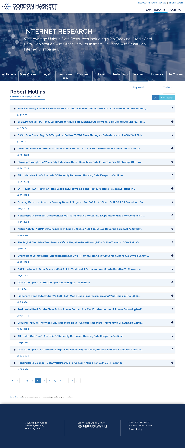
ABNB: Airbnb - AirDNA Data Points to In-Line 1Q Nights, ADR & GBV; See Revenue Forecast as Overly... (80, 228)
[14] (27, 380)
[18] (49, 380)
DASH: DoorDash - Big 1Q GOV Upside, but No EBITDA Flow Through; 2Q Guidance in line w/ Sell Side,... (81, 135)
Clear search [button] (167, 98)
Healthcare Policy (65, 76)
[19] (55, 380)
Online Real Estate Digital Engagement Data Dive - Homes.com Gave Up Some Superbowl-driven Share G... (84, 255)
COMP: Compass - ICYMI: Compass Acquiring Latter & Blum (54, 282)
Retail (101, 74)
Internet (139, 74)
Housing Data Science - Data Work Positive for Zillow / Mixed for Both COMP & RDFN (70, 362)
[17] (44, 380)
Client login (176, 3)
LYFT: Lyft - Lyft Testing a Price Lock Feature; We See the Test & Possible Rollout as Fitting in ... (76, 188)
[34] (77, 380)
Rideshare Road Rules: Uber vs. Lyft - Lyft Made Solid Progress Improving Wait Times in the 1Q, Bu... (79, 296)
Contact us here (16, 397)
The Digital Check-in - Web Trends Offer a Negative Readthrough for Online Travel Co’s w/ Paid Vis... (79, 242)
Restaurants (120, 74)
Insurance (157, 74)
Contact (176, 9)
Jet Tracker (176, 74)
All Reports (9, 74)
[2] (17, 380)
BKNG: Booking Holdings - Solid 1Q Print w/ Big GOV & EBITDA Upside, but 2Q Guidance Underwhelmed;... (83, 108)
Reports (161, 9)
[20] (61, 380)
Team (147, 9)
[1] (12, 380)
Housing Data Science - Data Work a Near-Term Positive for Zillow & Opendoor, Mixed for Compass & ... (81, 215)
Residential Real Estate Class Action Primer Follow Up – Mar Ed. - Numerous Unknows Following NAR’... (80, 309)
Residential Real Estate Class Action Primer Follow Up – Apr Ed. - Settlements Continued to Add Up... (80, 148)
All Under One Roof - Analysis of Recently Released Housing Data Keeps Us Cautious (70, 175)
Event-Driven (28, 74)
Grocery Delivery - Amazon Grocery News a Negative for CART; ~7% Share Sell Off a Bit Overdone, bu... (81, 202)
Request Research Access (152, 3)
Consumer (83, 74)
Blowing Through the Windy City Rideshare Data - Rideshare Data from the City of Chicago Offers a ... (80, 162)
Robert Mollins (27, 92)
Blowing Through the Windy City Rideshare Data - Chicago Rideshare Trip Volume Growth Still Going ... (80, 322)
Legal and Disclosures (139, 422)
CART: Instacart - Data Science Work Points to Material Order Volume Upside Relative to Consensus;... (81, 269)
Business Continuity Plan (140, 426)
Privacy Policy (135, 429)
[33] (72, 380)
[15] (32, 380)
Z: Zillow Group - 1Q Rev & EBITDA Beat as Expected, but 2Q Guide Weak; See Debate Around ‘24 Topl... (81, 121)
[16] (38, 380)
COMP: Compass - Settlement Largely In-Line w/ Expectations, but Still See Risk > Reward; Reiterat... (80, 349)
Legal (46, 74)
